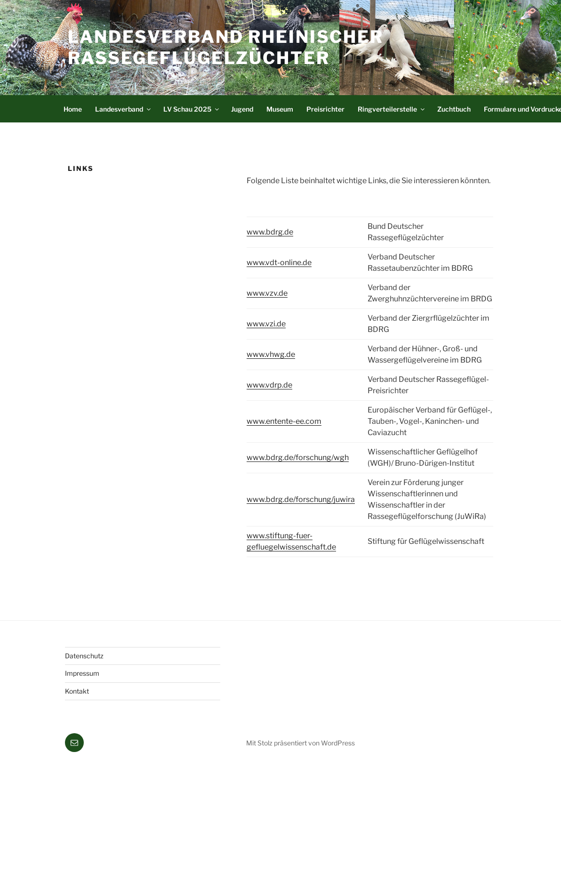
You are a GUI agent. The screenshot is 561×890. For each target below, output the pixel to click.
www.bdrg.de (270, 231)
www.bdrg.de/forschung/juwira (301, 499)
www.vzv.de (267, 293)
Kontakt (77, 691)
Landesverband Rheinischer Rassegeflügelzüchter (226, 47)
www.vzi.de (266, 323)
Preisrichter (325, 109)
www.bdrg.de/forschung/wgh (298, 457)
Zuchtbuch (454, 109)
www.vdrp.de (269, 384)
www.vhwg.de (271, 354)
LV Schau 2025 (191, 109)
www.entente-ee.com (284, 421)
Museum (279, 109)
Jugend (242, 109)
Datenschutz (84, 656)
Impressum (82, 673)
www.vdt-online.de (279, 262)
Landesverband (123, 109)
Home (73, 109)
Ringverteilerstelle (392, 109)
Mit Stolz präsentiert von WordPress (300, 743)
